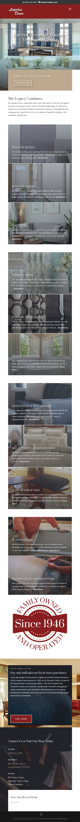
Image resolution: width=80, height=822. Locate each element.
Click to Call (22, 82)
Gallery (15, 802)
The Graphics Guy (59, 818)
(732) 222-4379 (15, 753)
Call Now (21, 715)
